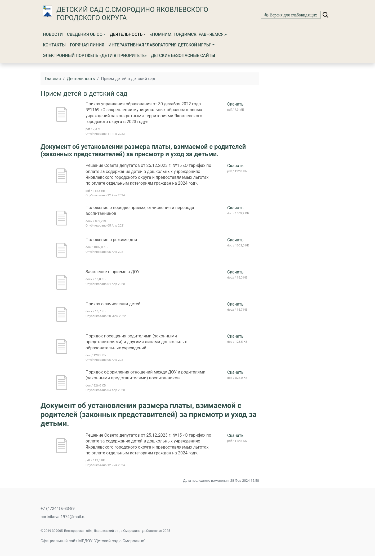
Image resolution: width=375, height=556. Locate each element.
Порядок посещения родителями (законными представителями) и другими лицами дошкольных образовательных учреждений (136, 341)
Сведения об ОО (84, 34)
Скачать (235, 104)
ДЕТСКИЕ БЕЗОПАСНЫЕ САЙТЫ (183, 55)
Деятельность (126, 34)
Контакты (54, 44)
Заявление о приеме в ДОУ (113, 271)
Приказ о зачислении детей (113, 303)
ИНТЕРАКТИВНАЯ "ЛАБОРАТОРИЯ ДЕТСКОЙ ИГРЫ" (160, 44)
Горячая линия (87, 44)
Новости (53, 34)
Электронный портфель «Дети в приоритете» (95, 55)
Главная (53, 78)
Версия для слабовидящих (293, 15)
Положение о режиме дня (111, 239)
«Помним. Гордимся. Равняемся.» (188, 34)
